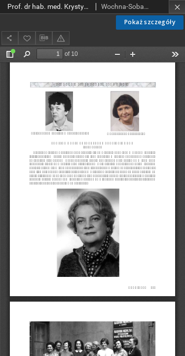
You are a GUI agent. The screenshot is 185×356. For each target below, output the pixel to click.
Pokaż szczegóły (150, 22)
